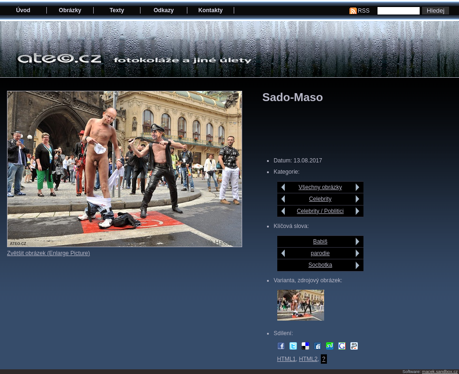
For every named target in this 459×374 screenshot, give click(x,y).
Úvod (23, 10)
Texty (117, 10)
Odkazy (164, 10)
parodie (320, 253)
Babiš (320, 241)
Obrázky (70, 10)
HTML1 (286, 359)
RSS (364, 10)
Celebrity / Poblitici (320, 211)
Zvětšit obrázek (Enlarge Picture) (48, 253)
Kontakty (210, 10)
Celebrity (320, 199)
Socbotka (320, 265)
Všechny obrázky (320, 187)
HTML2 (308, 359)
